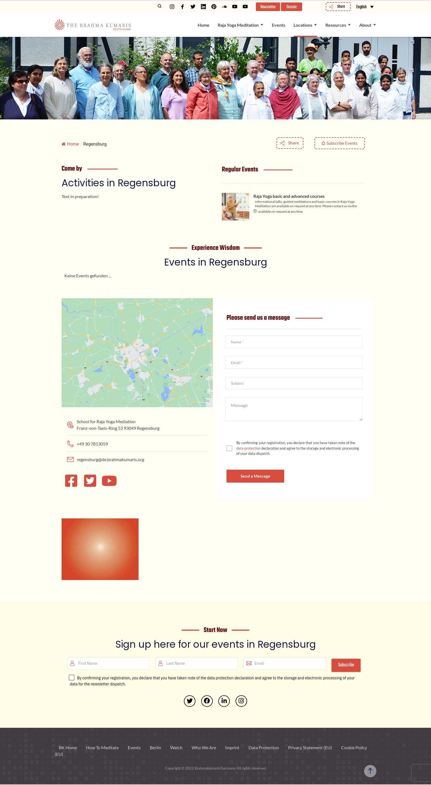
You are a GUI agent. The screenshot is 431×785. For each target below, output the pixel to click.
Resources (335, 25)
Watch (176, 748)
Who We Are (204, 748)
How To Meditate (102, 748)
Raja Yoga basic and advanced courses (289, 196)
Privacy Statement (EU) (310, 748)
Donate (292, 7)
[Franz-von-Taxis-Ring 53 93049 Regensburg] (137, 339)
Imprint (232, 748)
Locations (303, 25)
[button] (267, 6)
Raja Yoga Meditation (238, 25)
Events (278, 25)
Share (293, 142)
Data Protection (263, 748)
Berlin (155, 748)
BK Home (68, 748)
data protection (248, 448)
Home (203, 25)
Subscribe (346, 665)
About (365, 25)
